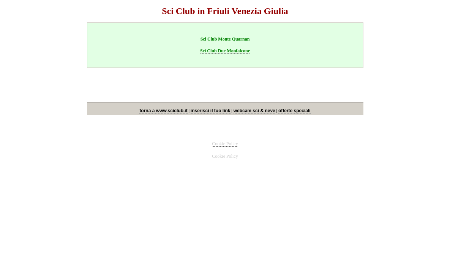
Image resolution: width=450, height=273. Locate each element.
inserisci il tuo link (211, 110)
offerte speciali (294, 110)
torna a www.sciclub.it (163, 110)
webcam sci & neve (254, 110)
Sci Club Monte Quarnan (225, 39)
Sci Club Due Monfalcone (225, 50)
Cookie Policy (225, 143)
